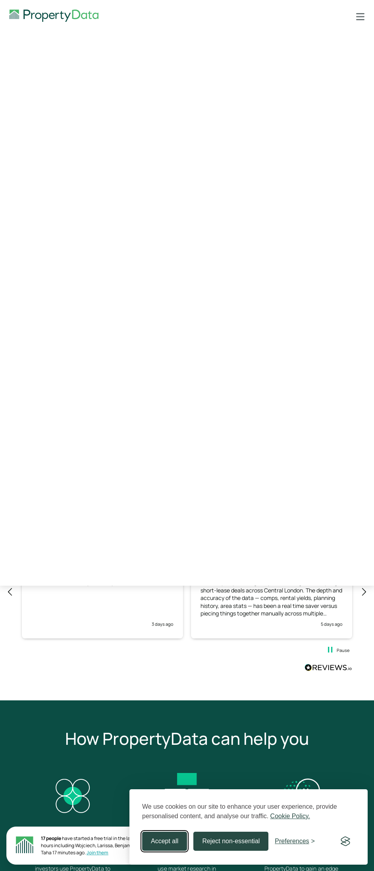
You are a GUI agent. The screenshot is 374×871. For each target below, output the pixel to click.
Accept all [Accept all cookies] (164, 841)
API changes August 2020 (275, 197)
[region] (187, 592)
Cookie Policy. (290, 816)
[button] (10, 592)
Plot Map (28, 175)
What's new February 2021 (275, 184)
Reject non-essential (231, 841)
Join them (97, 852)
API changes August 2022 (275, 171)
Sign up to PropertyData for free (304, 132)
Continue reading (114, 444)
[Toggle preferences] (295, 841)
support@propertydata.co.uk (318, 106)
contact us (136, 387)
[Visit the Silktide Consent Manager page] (345, 841)
